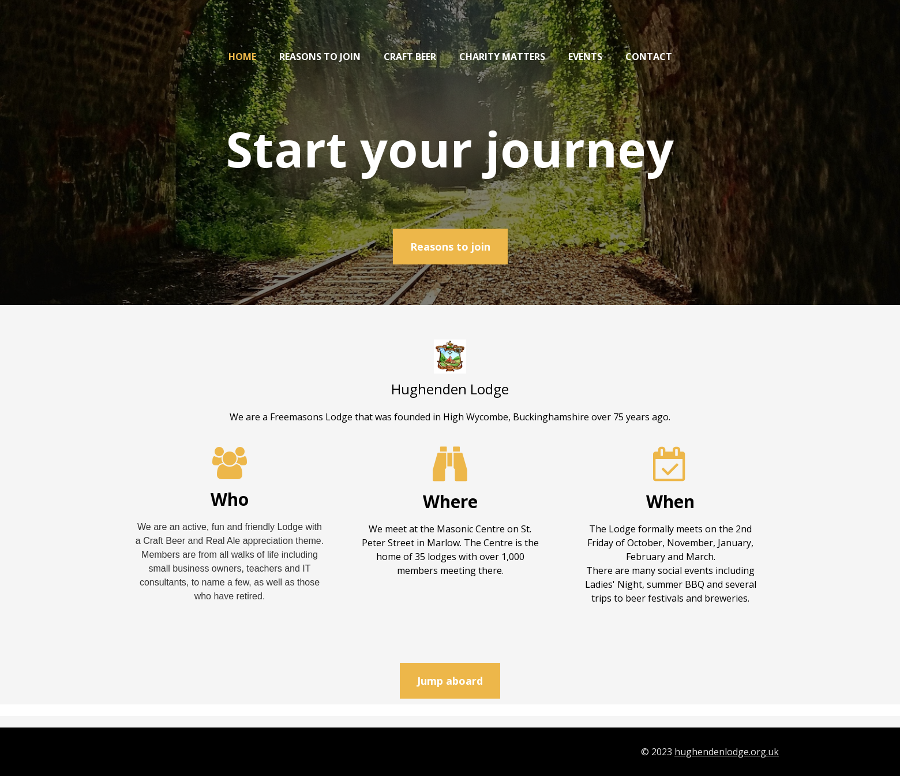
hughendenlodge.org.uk (726, 751)
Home (242, 56)
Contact (648, 56)
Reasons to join (320, 56)
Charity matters (502, 56)
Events (585, 56)
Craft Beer (410, 56)
